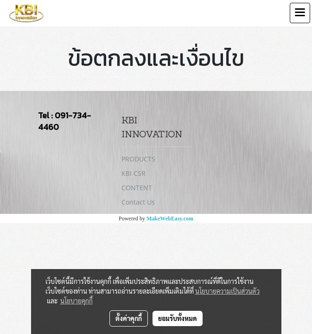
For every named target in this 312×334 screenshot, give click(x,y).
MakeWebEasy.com (169, 218)
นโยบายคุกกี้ (76, 300)
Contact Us (138, 202)
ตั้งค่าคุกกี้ (128, 318)
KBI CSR (133, 173)
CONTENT (136, 187)
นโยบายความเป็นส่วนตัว (227, 291)
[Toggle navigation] (300, 13)
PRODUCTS (138, 158)
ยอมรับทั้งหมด (177, 318)
